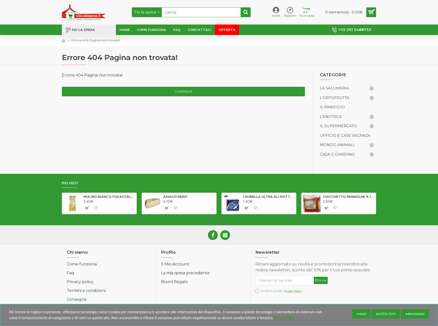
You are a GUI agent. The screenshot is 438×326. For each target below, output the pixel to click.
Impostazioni (414, 314)
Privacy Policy (284, 317)
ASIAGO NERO (175, 197)
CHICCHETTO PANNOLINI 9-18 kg (348, 197)
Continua (183, 91)
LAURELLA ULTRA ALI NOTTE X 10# (268, 197)
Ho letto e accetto (279, 291)
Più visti (70, 183)
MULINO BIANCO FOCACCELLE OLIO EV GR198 (109, 197)
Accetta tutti (386, 314)
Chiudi (361, 314)
